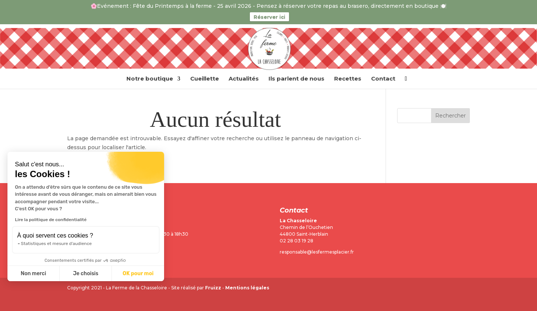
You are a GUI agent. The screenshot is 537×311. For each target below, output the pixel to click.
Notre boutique (149, 79)
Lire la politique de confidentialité (51, 219)
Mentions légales (247, 287)
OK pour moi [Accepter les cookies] (138, 273)
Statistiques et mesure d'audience (56, 243)
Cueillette (204, 79)
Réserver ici (269, 17)
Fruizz (213, 287)
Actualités (244, 79)
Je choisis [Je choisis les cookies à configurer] (85, 273)
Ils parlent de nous (296, 79)
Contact (383, 79)
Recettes (347, 79)
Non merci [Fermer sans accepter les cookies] (33, 273)
